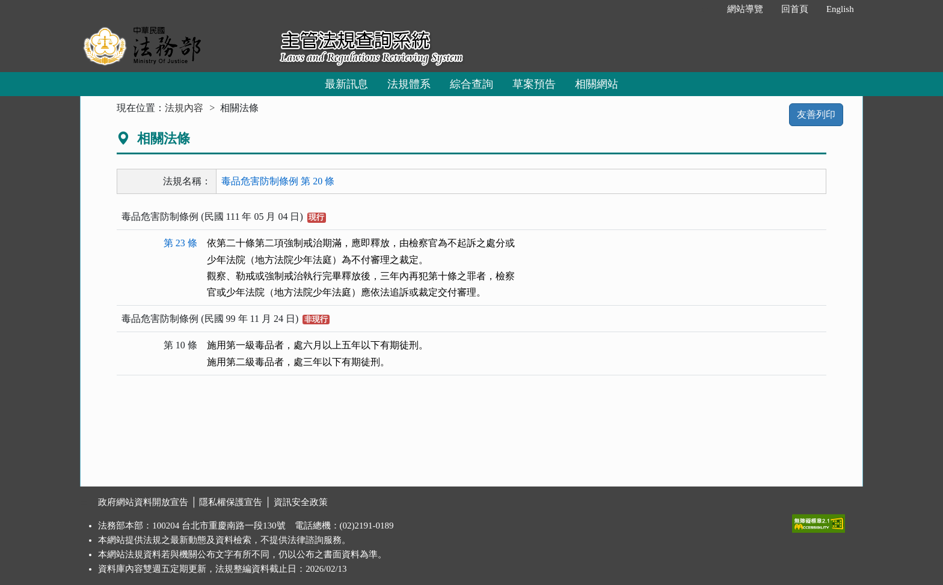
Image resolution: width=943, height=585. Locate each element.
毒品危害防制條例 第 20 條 (277, 181)
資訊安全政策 (301, 502)
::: (705, 9)
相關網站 (596, 84)
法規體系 (409, 84)
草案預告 (534, 84)
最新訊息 (346, 84)
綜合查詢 (471, 84)
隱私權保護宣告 (230, 502)
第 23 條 (180, 243)
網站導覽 (745, 9)
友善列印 (816, 114)
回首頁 (794, 9)
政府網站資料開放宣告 (143, 502)
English (840, 9)
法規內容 (184, 108)
